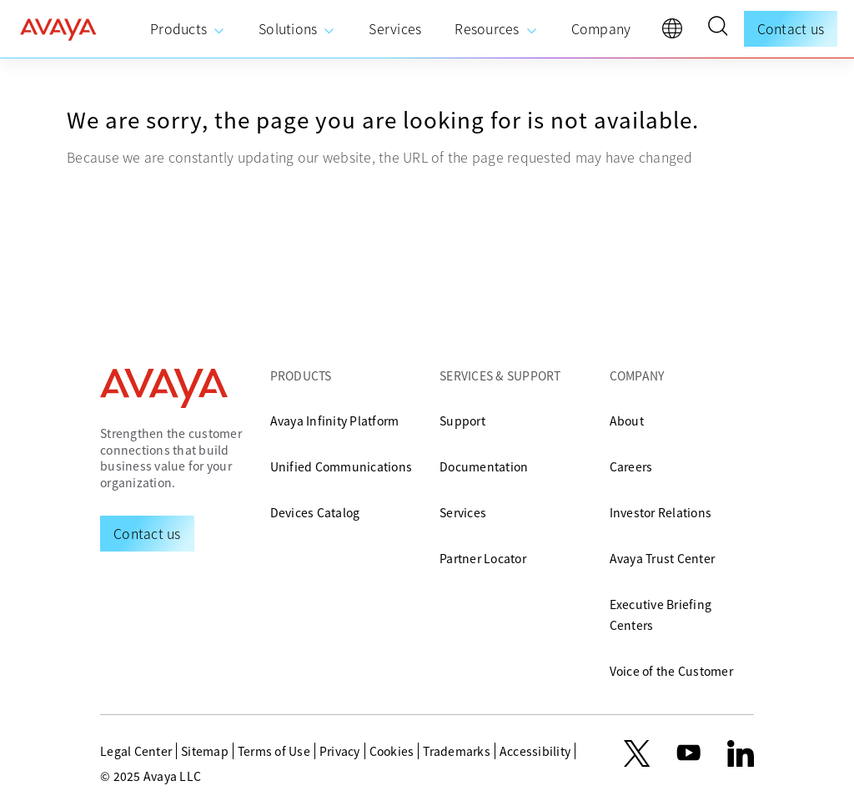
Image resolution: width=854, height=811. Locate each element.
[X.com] (637, 753)
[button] (717, 28)
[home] (58, 29)
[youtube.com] (689, 753)
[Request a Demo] (147, 533)
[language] (676, 33)
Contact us (791, 28)
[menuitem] (187, 29)
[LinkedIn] (740, 753)
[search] (717, 28)
